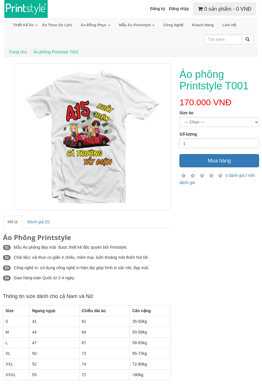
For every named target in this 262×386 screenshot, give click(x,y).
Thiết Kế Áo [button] (25, 25)
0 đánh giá (235, 175)
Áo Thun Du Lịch (57, 25)
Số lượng (188, 134)
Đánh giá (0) (38, 222)
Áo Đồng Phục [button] (95, 25)
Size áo (186, 112)
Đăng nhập (179, 8)
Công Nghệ (173, 25)
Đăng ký (157, 8)
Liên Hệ (229, 25)
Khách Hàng (203, 25)
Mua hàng (219, 161)
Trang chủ (18, 52)
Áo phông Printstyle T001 (56, 52)
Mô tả (13, 222)
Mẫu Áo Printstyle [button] (137, 25)
